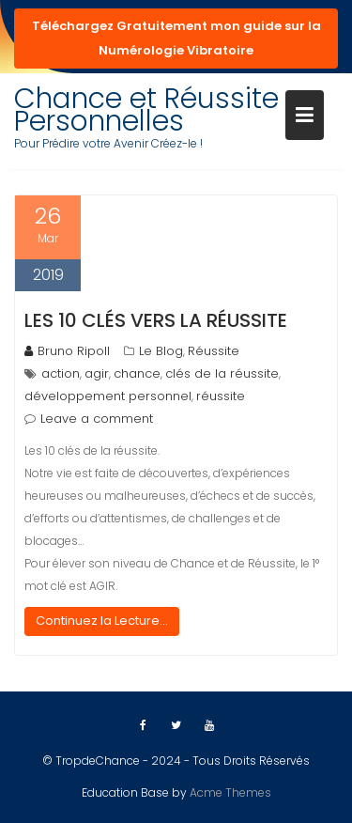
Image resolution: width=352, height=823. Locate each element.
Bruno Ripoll (67, 351)
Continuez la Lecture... (102, 620)
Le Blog (161, 351)
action (60, 373)
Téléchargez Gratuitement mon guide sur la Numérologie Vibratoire (176, 38)
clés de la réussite (222, 373)
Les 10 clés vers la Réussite (155, 320)
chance (137, 373)
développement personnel (107, 396)
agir (96, 373)
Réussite (213, 351)
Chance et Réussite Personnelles (146, 110)
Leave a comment (96, 418)
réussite (220, 396)
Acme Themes (230, 792)
